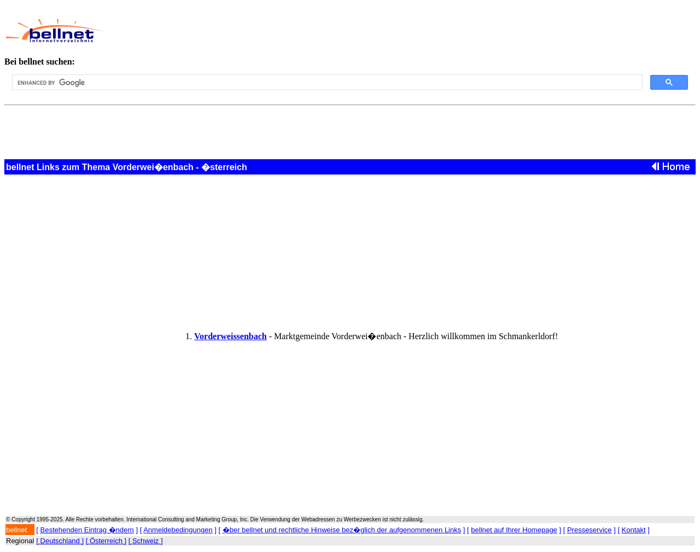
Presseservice (589, 530)
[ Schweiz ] (146, 541)
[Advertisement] (343, 30)
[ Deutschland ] (60, 541)
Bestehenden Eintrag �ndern (87, 530)
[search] (326, 83)
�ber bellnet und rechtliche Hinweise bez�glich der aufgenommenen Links (342, 530)
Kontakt (634, 530)
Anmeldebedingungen (178, 530)
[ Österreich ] (106, 541)
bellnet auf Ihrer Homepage (514, 530)
